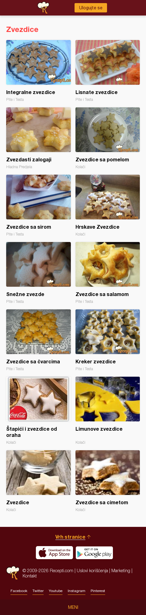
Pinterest (98, 591)
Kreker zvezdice (107, 340)
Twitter (38, 591)
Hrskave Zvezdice (107, 205)
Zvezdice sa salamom (107, 273)
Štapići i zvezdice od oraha (38, 411)
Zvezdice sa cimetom (107, 481)
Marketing (120, 570)
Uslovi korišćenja (92, 570)
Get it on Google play (94, 552)
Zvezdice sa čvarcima (38, 340)
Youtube (55, 591)
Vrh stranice (70, 537)
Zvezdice (38, 481)
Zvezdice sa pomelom (107, 138)
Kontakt (30, 575)
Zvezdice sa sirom (38, 205)
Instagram (76, 591)
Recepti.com (12, 573)
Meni (73, 607)
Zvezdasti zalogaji (38, 138)
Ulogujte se (90, 7)
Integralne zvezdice (38, 71)
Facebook (19, 591)
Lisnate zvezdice (107, 71)
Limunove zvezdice (107, 411)
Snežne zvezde (38, 273)
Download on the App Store (54, 552)
